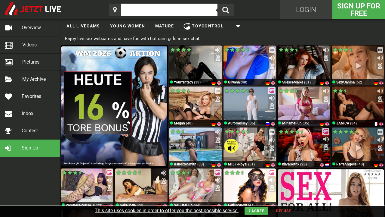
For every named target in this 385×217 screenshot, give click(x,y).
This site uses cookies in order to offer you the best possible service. (167, 210)
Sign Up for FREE (358, 9)
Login (306, 9)
